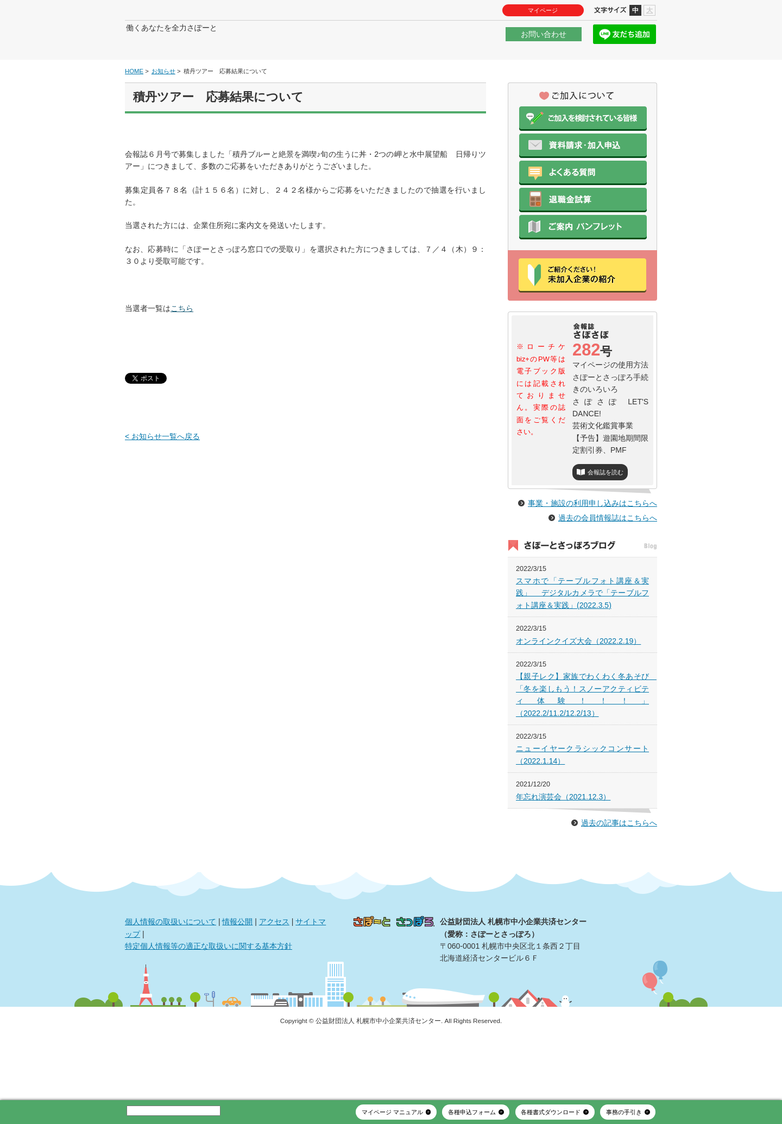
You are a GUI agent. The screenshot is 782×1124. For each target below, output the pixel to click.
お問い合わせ (543, 40)
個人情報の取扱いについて (170, 978)
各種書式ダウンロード (551, 1112)
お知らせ (163, 103)
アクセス (274, 978)
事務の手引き (624, 1112)
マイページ (543, 10)
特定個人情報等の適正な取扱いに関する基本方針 (208, 1002)
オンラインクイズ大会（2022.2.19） (578, 697)
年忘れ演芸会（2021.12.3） (563, 852)
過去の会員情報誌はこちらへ (607, 574)
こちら (182, 340)
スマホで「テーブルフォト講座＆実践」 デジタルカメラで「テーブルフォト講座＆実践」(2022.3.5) (582, 649)
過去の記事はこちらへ (619, 879)
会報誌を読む (605, 505)
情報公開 (237, 978)
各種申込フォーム (472, 1112)
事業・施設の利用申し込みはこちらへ (592, 559)
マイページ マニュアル (392, 1112)
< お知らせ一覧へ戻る (162, 469)
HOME (134, 103)
